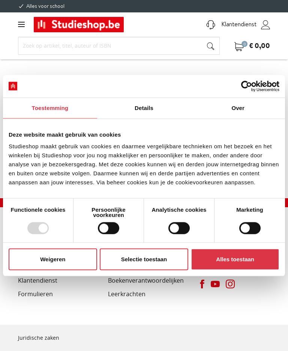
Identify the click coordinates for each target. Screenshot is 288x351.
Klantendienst (231, 24)
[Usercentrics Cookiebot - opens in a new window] (246, 86)
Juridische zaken (38, 337)
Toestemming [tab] (50, 107)
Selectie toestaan (144, 259)
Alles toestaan (235, 259)
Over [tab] (237, 107)
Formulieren (35, 294)
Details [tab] (144, 107)
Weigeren (52, 259)
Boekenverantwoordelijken (146, 280)
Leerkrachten (127, 294)
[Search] (119, 46)
